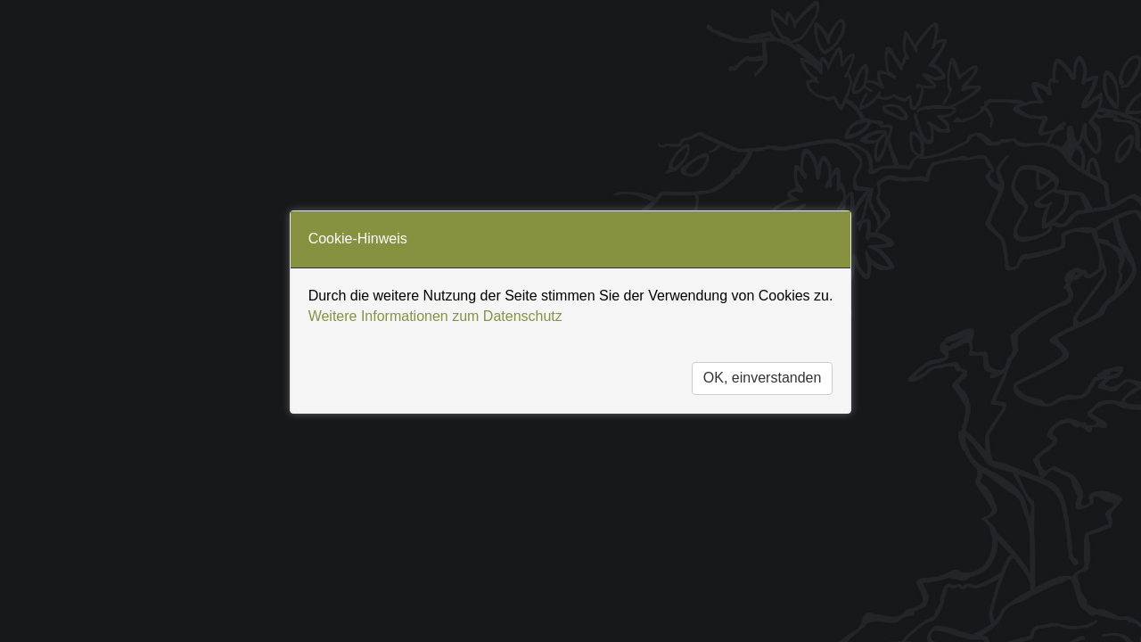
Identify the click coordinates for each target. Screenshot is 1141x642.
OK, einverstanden (762, 377)
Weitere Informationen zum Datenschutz (435, 316)
